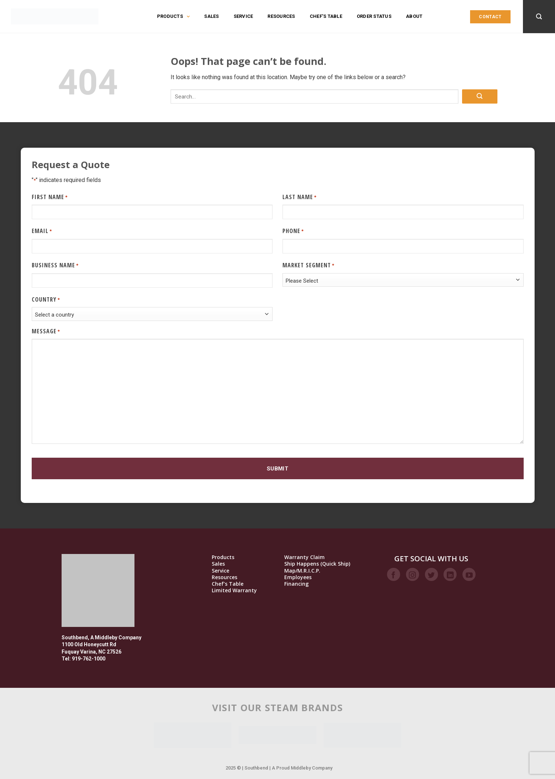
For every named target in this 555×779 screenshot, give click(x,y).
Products (173, 16)
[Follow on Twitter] (431, 574)
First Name (50, 197)
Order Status (374, 16)
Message (46, 331)
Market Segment (308, 265)
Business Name (55, 265)
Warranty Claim (304, 557)
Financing (296, 584)
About (414, 16)
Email (42, 231)
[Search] (539, 16)
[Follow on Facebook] (393, 574)
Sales (211, 16)
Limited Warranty (234, 590)
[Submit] (479, 96)
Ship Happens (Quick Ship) (317, 564)
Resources (281, 16)
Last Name (299, 197)
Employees (298, 577)
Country (46, 299)
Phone (293, 231)
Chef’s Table (326, 16)
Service (243, 16)
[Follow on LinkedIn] (450, 574)
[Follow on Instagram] (412, 574)
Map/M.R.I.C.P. (302, 570)
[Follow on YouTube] (469, 574)
